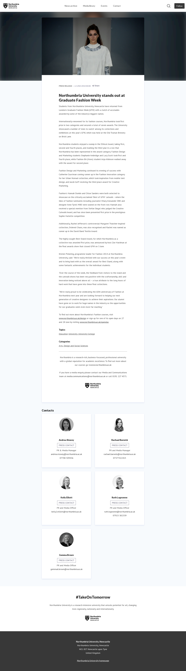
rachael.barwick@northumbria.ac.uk (120, 454)
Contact (117, 5)
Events (104, 5)
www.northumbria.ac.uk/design (72, 318)
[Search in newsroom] (169, 6)
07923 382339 (119, 515)
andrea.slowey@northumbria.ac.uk (66, 454)
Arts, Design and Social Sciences (73, 345)
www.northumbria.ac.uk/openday (94, 322)
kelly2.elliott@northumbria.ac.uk (66, 511)
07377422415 (119, 458)
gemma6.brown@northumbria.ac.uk (66, 569)
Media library (89, 5)
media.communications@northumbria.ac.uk (86, 376)
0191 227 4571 (119, 376)
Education (63, 334)
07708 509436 (66, 458)
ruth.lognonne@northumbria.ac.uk (119, 511)
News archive (71, 5)
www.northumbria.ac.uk (101, 365)
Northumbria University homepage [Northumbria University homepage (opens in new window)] (93, 660)
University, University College (81, 334)
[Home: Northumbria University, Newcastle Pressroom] (11, 5)
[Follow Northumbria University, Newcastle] (179, 6)
